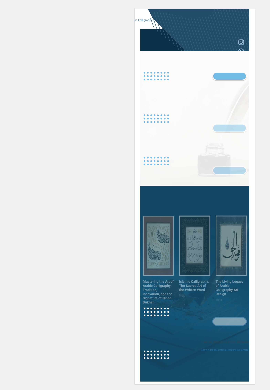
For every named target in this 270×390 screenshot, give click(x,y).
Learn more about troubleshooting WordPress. (164, 350)
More (159, 307)
